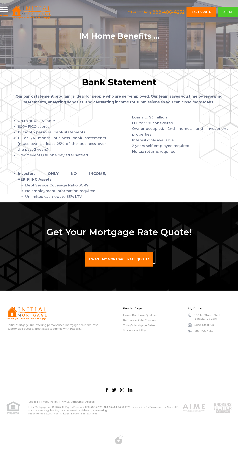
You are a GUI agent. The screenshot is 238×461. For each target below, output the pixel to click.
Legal (32, 401)
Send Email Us (204, 325)
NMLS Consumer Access (78, 401)
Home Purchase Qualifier (140, 315)
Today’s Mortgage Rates (139, 325)
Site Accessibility (134, 330)
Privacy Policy (48, 401)
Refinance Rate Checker (139, 320)
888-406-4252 (168, 12)
